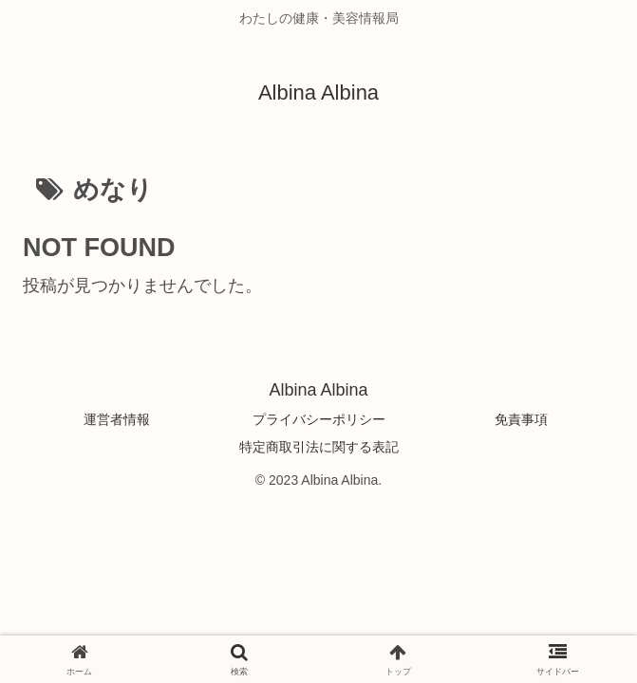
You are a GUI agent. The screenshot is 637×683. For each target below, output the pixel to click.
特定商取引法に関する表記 (319, 446)
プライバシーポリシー (319, 419)
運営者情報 (117, 419)
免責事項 (521, 419)
